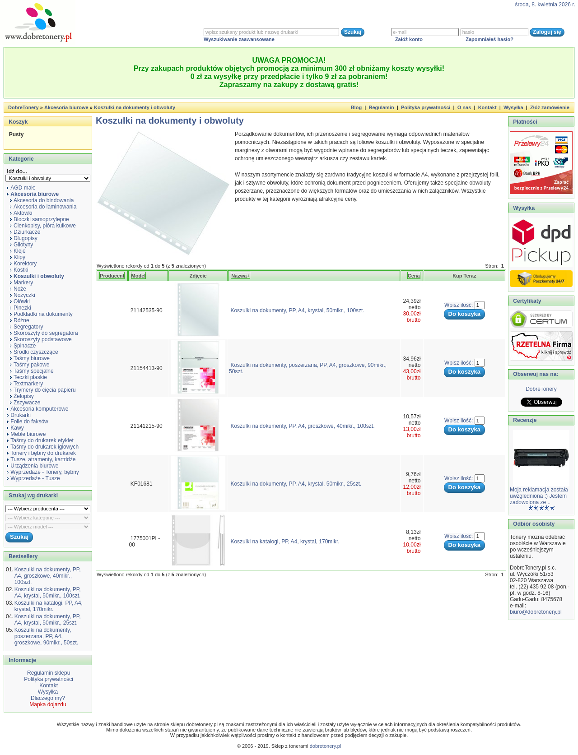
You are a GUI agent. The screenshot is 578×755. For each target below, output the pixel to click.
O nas (464, 107)
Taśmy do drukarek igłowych (43, 447)
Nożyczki (22, 295)
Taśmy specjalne (32, 371)
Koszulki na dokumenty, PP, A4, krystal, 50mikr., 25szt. (47, 619)
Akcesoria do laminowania (43, 207)
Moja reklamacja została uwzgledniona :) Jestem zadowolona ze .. (539, 495)
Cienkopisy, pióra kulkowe (43, 225)
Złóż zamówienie (549, 107)
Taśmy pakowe (29, 364)
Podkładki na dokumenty (41, 314)
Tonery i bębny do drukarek (41, 453)
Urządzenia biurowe (32, 466)
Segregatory (26, 327)
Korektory (23, 263)
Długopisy (23, 238)
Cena (414, 275)
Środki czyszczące (34, 352)
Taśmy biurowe (30, 358)
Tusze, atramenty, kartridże (41, 459)
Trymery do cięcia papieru (43, 390)
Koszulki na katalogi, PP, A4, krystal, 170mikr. (48, 606)
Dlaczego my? (48, 698)
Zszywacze (25, 402)
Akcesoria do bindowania (42, 200)
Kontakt (487, 107)
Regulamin (381, 107)
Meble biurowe (26, 434)
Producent (112, 275)
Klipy (17, 257)
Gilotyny (21, 244)
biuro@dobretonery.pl (536, 612)
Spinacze (23, 346)
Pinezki (20, 308)
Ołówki (20, 301)
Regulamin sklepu (48, 673)
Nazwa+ (240, 275)
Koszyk (18, 122)
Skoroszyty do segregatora (44, 333)
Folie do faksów (27, 421)
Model (138, 275)
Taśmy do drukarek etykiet (40, 440)
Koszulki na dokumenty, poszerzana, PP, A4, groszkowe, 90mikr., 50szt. (46, 636)
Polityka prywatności (425, 107)
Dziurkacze (25, 232)
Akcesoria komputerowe (37, 409)
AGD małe (21, 188)
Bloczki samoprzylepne (39, 219)
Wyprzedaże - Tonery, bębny (43, 472)
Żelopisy (22, 396)
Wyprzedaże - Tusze (33, 478)
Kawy (15, 428)
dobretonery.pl (325, 746)
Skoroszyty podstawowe (41, 339)
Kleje (18, 251)
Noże (18, 289)
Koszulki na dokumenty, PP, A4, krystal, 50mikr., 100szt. (47, 592)
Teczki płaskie (28, 377)
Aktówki (21, 213)
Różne (19, 320)
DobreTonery (541, 389)
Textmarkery (26, 383)
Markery (21, 282)
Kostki (19, 270)
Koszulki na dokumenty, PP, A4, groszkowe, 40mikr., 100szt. (47, 575)
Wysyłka (513, 107)
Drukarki (19, 415)
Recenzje (524, 420)
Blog (356, 107)
